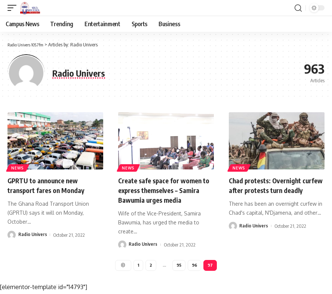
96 (195, 266)
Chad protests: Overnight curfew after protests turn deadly (271, 189)
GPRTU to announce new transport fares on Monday (51, 185)
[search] (298, 7)
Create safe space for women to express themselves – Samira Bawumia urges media (165, 189)
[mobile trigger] (13, 8)
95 (179, 266)
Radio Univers (32, 235)
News (18, 167)
